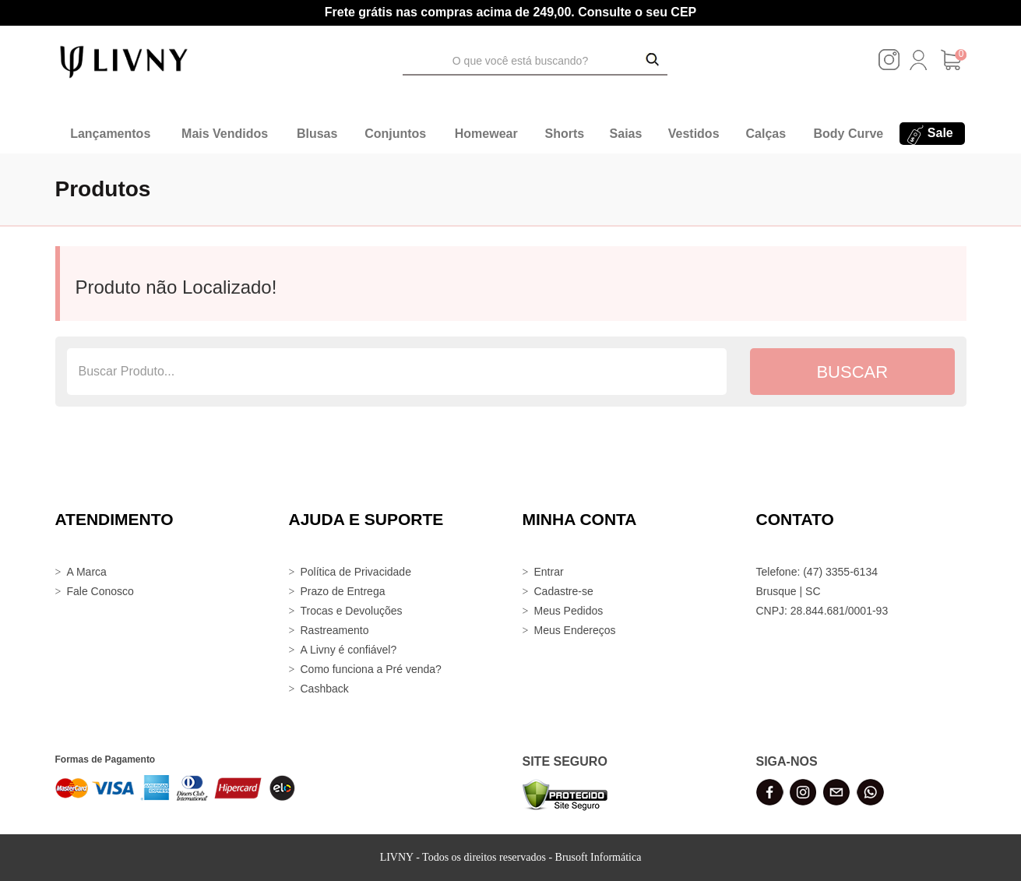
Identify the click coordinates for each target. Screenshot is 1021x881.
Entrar (549, 572)
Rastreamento (335, 630)
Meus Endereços (575, 630)
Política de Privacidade (356, 572)
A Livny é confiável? (349, 649)
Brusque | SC (788, 591)
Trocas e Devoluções (352, 610)
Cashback (325, 688)
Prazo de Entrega (343, 591)
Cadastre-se (563, 591)
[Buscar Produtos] (652, 61)
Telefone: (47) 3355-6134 (817, 572)
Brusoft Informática (598, 857)
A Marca (87, 572)
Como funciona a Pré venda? (371, 669)
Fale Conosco (100, 591)
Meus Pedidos (569, 610)
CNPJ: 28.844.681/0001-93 (822, 610)
